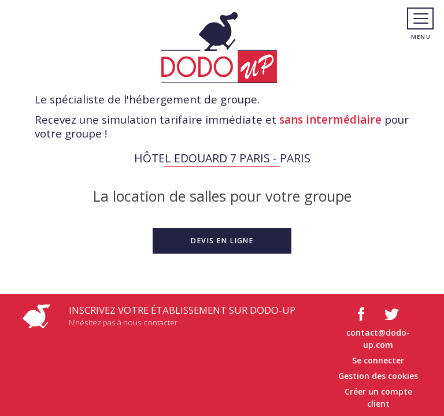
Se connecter (378, 360)
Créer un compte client (378, 397)
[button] (222, 241)
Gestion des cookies (378, 375)
